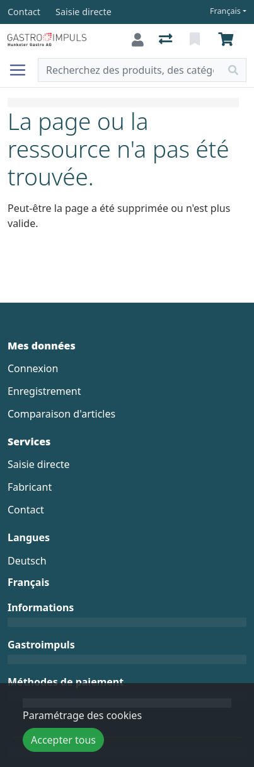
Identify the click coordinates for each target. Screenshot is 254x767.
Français (225, 11)
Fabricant (30, 487)
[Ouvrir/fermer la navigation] (23, 70)
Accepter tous (63, 740)
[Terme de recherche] (129, 70)
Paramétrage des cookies (82, 715)
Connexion (33, 368)
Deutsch (27, 561)
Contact (26, 510)
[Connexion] (137, 40)
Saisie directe (39, 464)
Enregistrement (44, 391)
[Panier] (228, 39)
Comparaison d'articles (61, 414)
